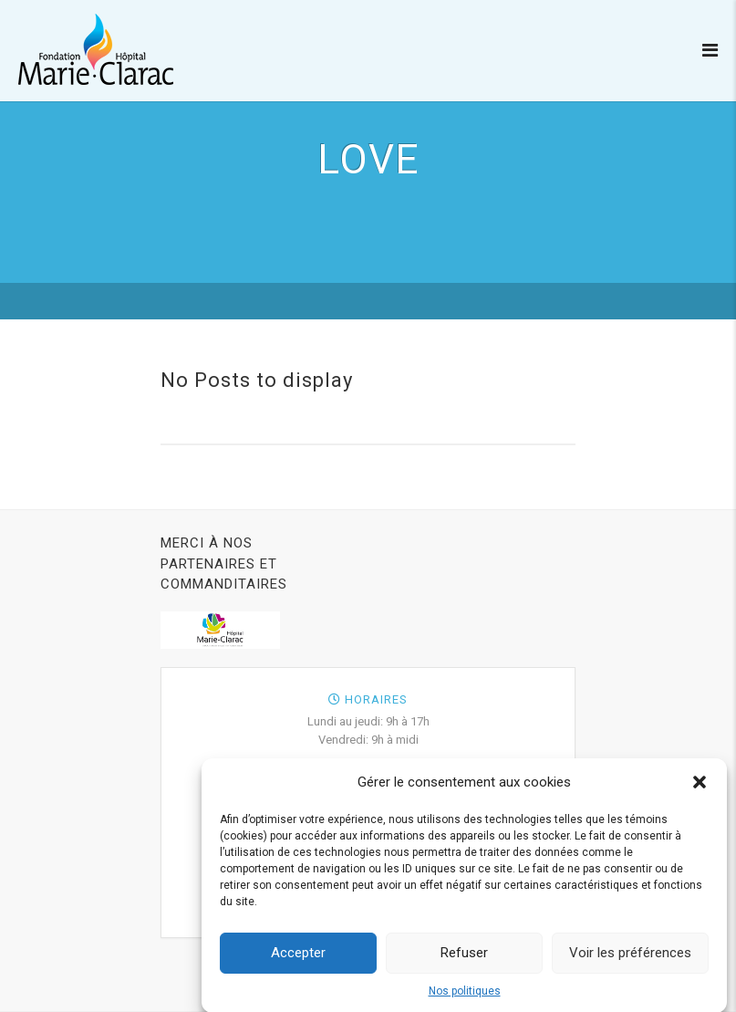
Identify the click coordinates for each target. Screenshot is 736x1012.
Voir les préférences (630, 957)
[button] (699, 786)
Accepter (298, 957)
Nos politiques (465, 995)
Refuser (464, 957)
